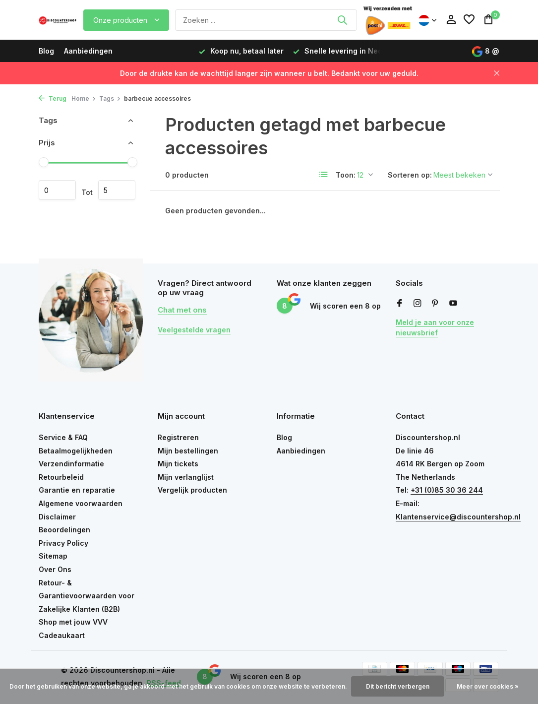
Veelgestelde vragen (194, 329)
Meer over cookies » (488, 686)
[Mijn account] (451, 19)
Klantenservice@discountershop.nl (458, 516)
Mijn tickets (178, 463)
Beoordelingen (64, 529)
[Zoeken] (266, 20)
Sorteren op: (410, 175)
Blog (46, 51)
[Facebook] (400, 304)
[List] (323, 174)
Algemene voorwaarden (80, 503)
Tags (110, 98)
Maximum (116, 190)
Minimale (57, 190)
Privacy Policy (63, 543)
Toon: (346, 175)
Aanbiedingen (88, 51)
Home (83, 98)
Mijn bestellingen (188, 451)
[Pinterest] (435, 304)
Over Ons (55, 569)
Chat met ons (182, 310)
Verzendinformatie (71, 463)
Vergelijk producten (192, 490)
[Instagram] (417, 304)
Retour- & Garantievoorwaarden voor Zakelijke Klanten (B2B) (86, 595)
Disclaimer (57, 516)
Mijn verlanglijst (186, 477)
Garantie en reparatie (77, 490)
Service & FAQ (63, 437)
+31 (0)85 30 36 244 (447, 490)
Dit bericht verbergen (397, 686)
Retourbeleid (61, 477)
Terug (52, 98)
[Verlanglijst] (469, 20)
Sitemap (53, 556)
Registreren (178, 437)
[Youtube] (453, 304)
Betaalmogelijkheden (76, 451)
